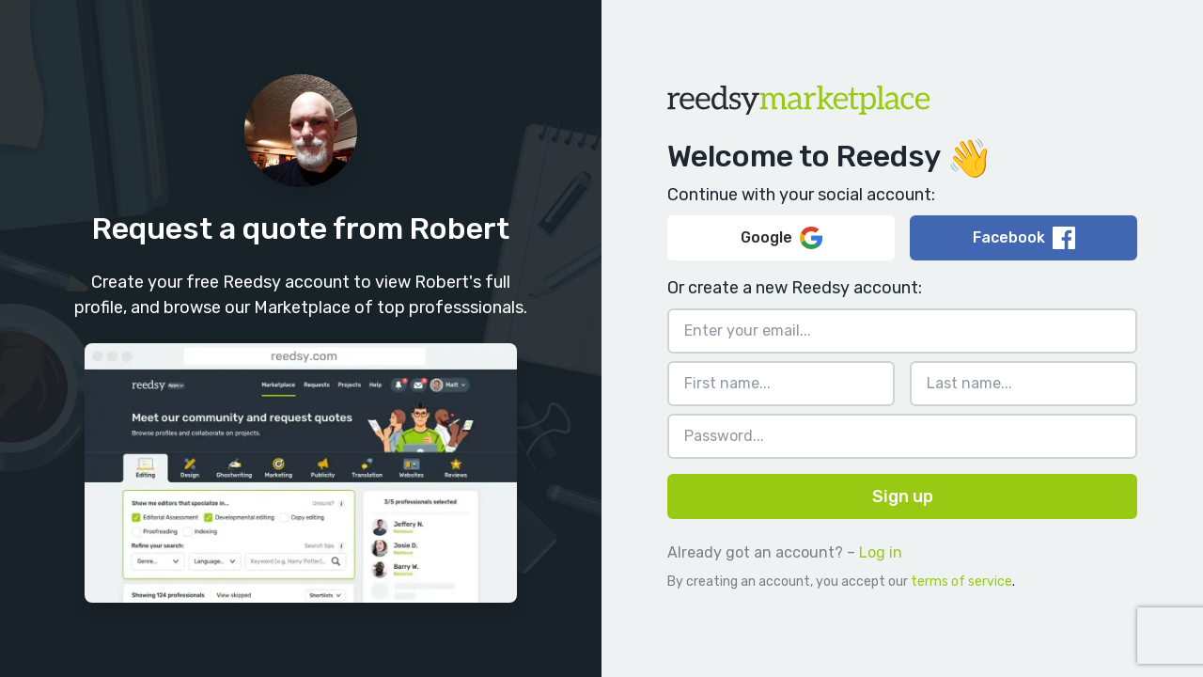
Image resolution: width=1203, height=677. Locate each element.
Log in (880, 552)
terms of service (961, 582)
